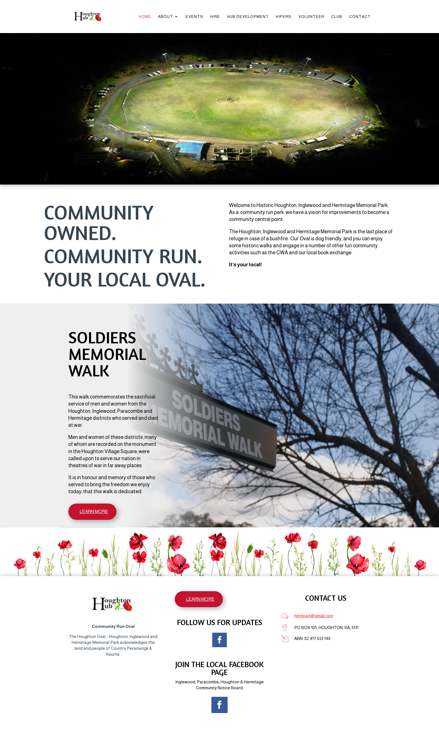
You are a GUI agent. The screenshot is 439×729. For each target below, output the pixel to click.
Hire (215, 17)
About (165, 17)
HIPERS (283, 17)
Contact (360, 17)
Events (194, 17)
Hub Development (248, 17)
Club (336, 17)
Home (145, 17)
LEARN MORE (94, 511)
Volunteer (311, 17)
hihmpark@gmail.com (313, 615)
